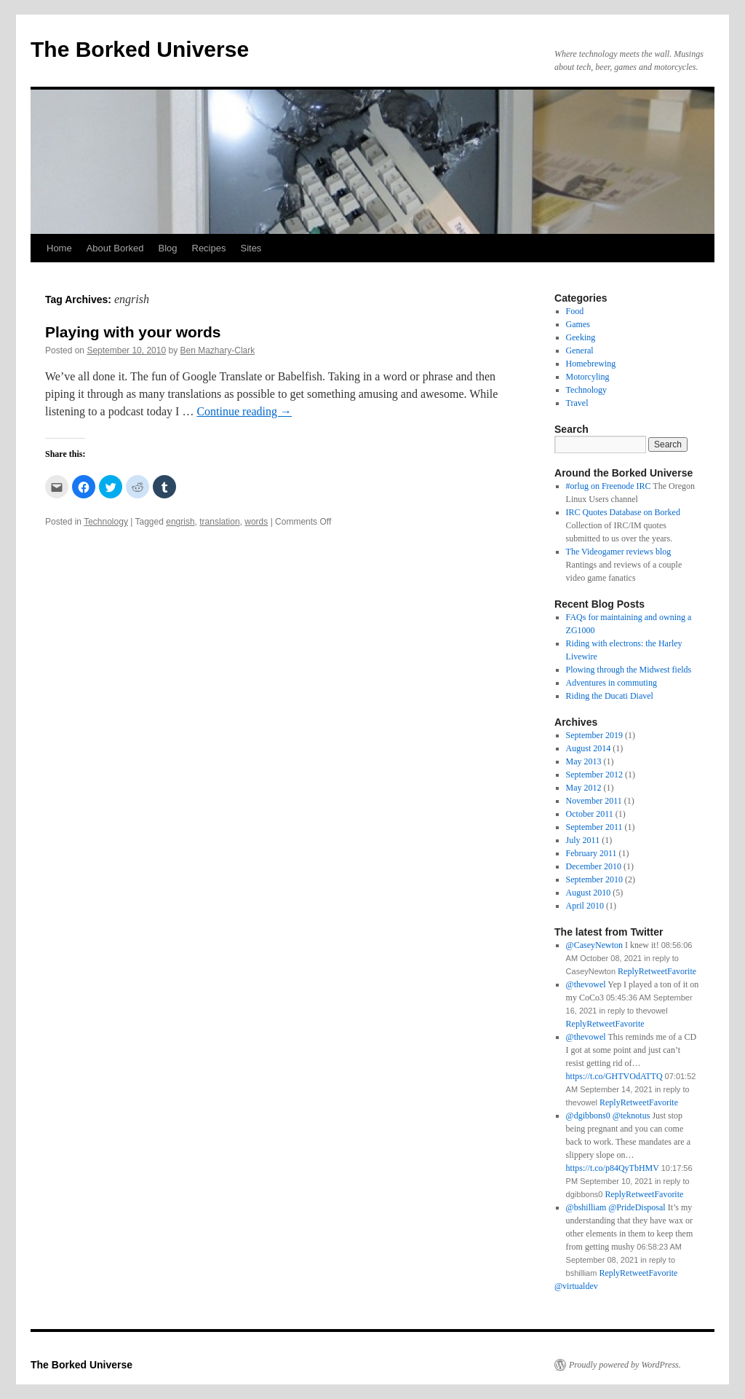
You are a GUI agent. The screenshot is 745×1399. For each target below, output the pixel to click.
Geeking (581, 337)
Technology (106, 522)
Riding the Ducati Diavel (609, 696)
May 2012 (584, 788)
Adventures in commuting (611, 683)
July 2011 (583, 840)
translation (219, 522)
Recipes (209, 248)
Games (578, 324)
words (256, 522)
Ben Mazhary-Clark (217, 350)
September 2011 (594, 827)
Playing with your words (133, 332)
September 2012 (594, 774)
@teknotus (631, 1115)
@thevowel (586, 984)
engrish (180, 522)
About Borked (115, 248)
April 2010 (585, 906)
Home (59, 248)
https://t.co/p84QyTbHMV (612, 1168)
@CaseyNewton (594, 945)
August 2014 (588, 748)
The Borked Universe (140, 49)
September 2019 (594, 735)
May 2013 (584, 761)
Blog (167, 248)
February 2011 (591, 853)
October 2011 (589, 814)
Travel (577, 403)
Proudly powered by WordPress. (625, 1365)
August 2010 (588, 892)
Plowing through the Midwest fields (629, 670)
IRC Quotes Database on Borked (623, 512)
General (580, 350)
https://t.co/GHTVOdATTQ (614, 1076)
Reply (609, 1273)
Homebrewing (591, 363)
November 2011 (594, 801)
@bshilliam (586, 1207)
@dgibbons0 (588, 1115)
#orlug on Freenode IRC (608, 486)
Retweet (634, 1273)
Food (575, 311)
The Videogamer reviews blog (619, 551)
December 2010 (593, 866)
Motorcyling (588, 377)
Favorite (662, 1273)
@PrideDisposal (636, 1207)
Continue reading (244, 411)
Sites (250, 248)
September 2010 (594, 879)
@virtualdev (576, 1286)
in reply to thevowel (633, 1010)
